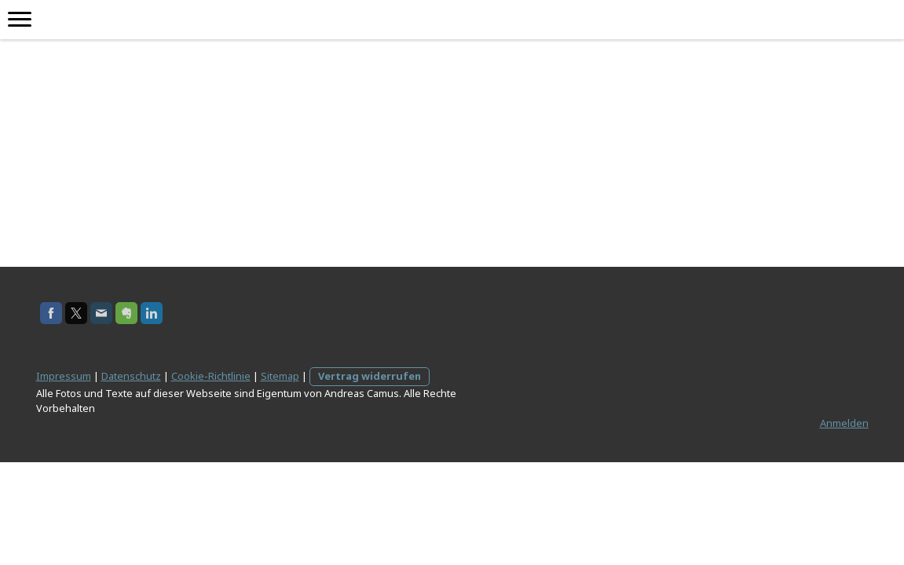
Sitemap (280, 376)
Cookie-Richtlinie (211, 376)
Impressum (63, 376)
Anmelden (844, 423)
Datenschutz (131, 376)
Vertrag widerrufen (369, 376)
